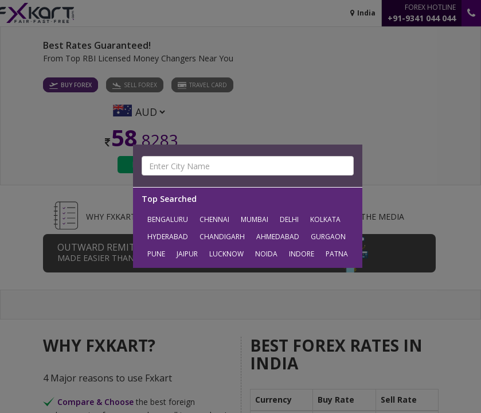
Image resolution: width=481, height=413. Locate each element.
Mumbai (254, 219)
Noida (266, 254)
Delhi (289, 219)
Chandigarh (222, 236)
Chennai (214, 219)
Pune (156, 254)
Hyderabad (167, 236)
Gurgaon (328, 236)
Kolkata (325, 219)
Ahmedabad (277, 236)
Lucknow (226, 254)
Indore (301, 254)
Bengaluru (167, 219)
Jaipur (187, 254)
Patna (337, 254)
